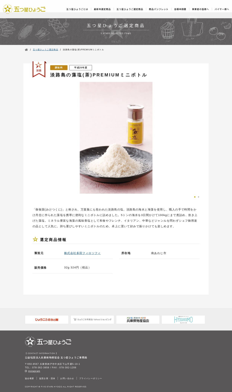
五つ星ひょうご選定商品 (130, 9)
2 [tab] (198, 196)
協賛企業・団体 (47, 378)
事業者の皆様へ (200, 9)
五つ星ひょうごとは (77, 9)
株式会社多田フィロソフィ (82, 253)
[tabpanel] (116, 138)
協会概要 (29, 378)
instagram (34, 371)
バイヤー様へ (222, 9)
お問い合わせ (67, 378)
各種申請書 (180, 9)
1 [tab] (195, 196)
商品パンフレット (158, 9)
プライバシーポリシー (90, 378)
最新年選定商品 (102, 9)
